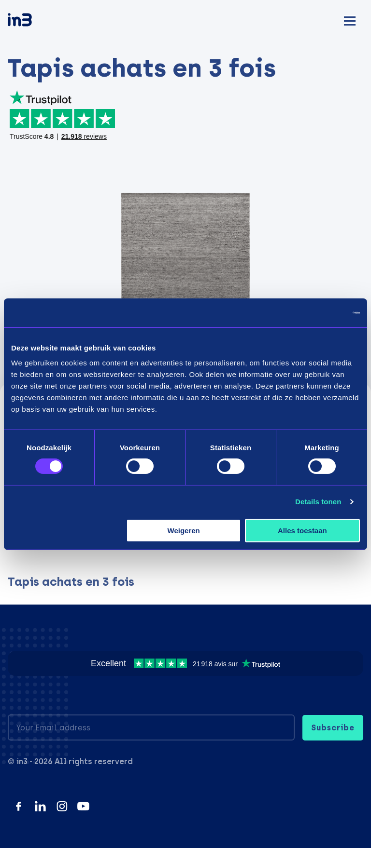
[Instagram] (62, 806)
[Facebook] (18, 806)
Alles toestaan (302, 530)
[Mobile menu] (349, 19)
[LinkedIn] (40, 806)
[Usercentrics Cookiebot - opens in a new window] (317, 312)
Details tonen (318, 502)
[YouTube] (83, 806)
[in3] (37, 21)
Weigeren (184, 530)
